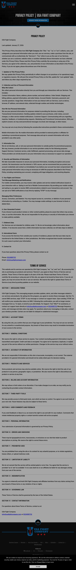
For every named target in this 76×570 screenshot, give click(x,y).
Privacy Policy (41, 562)
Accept (38, 566)
